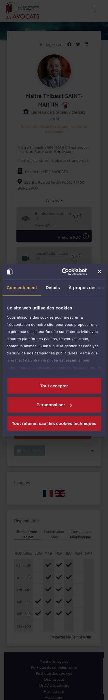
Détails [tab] (53, 287)
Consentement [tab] (22, 287)
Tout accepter (54, 385)
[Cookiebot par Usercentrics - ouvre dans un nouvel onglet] (64, 271)
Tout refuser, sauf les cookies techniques (54, 423)
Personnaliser (54, 404)
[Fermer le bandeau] (99, 272)
